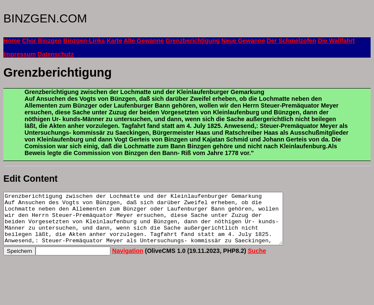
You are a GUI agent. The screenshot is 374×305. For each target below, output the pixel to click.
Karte (114, 40)
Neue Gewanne (243, 40)
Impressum (19, 54)
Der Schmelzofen (291, 40)
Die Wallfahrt (336, 40)
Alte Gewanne (144, 40)
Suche (257, 261)
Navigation (127, 261)
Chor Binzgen (42, 40)
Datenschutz (56, 54)
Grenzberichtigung (192, 40)
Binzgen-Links (84, 40)
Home (11, 40)
